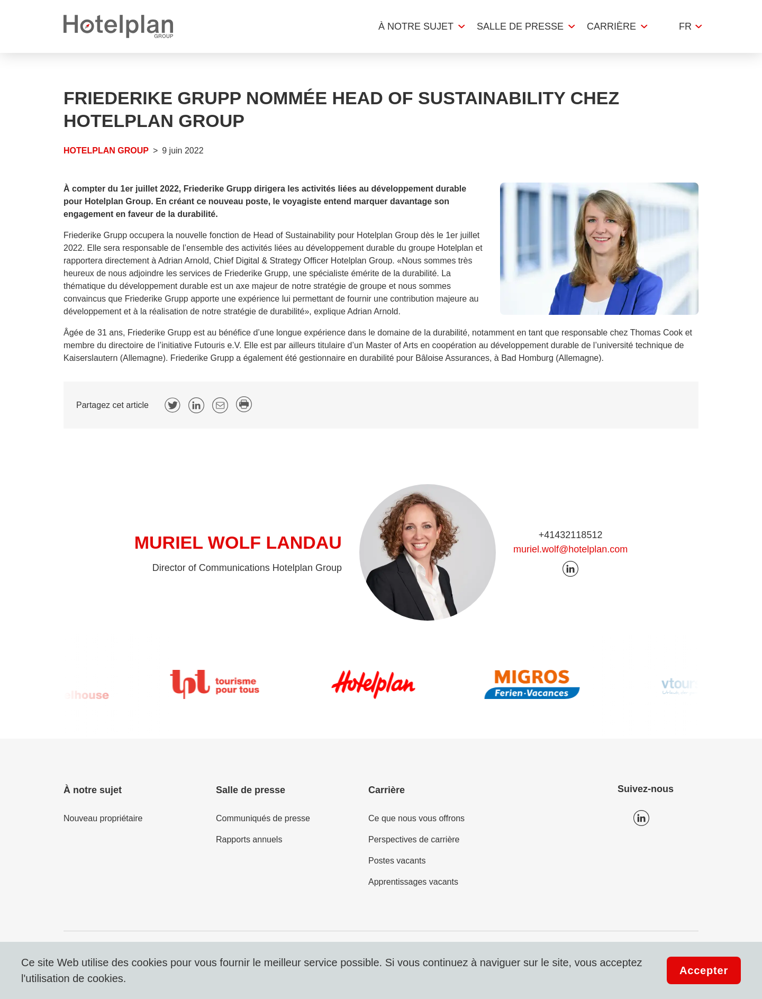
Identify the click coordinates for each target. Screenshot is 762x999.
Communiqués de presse (263, 818)
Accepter (703, 970)
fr (685, 26)
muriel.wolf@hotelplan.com (570, 549)
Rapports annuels (249, 839)
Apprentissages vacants (413, 881)
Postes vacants (397, 860)
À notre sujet (415, 26)
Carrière (611, 26)
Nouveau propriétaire (103, 818)
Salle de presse (520, 26)
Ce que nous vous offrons (416, 818)
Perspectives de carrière (414, 839)
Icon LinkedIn (641, 818)
